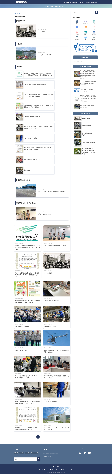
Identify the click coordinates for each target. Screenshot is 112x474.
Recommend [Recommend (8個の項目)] (34, 452)
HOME (56, 467)
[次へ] (46, 437)
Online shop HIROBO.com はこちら (56, 6)
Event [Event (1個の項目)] (21, 452)
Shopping (85, 27)
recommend (85, 22)
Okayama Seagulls (48, 456)
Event (94, 22)
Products (77, 33)
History (85, 33)
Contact (87, 2)
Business (73, 2)
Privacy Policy (71, 469)
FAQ (94, 27)
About (66, 2)
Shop (80, 2)
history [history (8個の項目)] (27, 452)
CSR (85, 38)
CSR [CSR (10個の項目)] (16, 452)
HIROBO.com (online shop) (50, 453)
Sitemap (94, 2)
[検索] (96, 12)
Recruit (94, 33)
